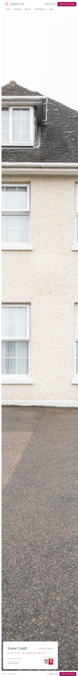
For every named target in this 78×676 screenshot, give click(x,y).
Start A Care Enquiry (67, 4)
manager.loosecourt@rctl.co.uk (35, 653)
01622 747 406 (50, 4)
